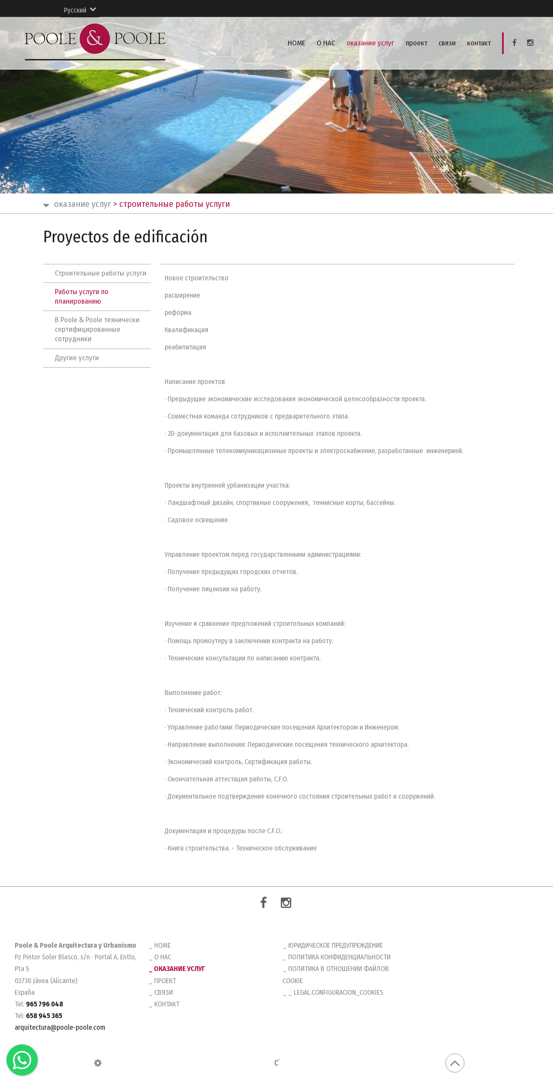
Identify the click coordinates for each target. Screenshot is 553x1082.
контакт (479, 43)
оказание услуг (372, 43)
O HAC (328, 43)
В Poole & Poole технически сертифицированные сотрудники (97, 329)
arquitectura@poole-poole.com (60, 1027)
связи (448, 43)
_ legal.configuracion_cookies (335, 992)
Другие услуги (77, 357)
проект (418, 43)
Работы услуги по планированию (81, 296)
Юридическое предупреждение (335, 945)
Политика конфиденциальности (339, 957)
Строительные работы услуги (100, 273)
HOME (299, 43)
